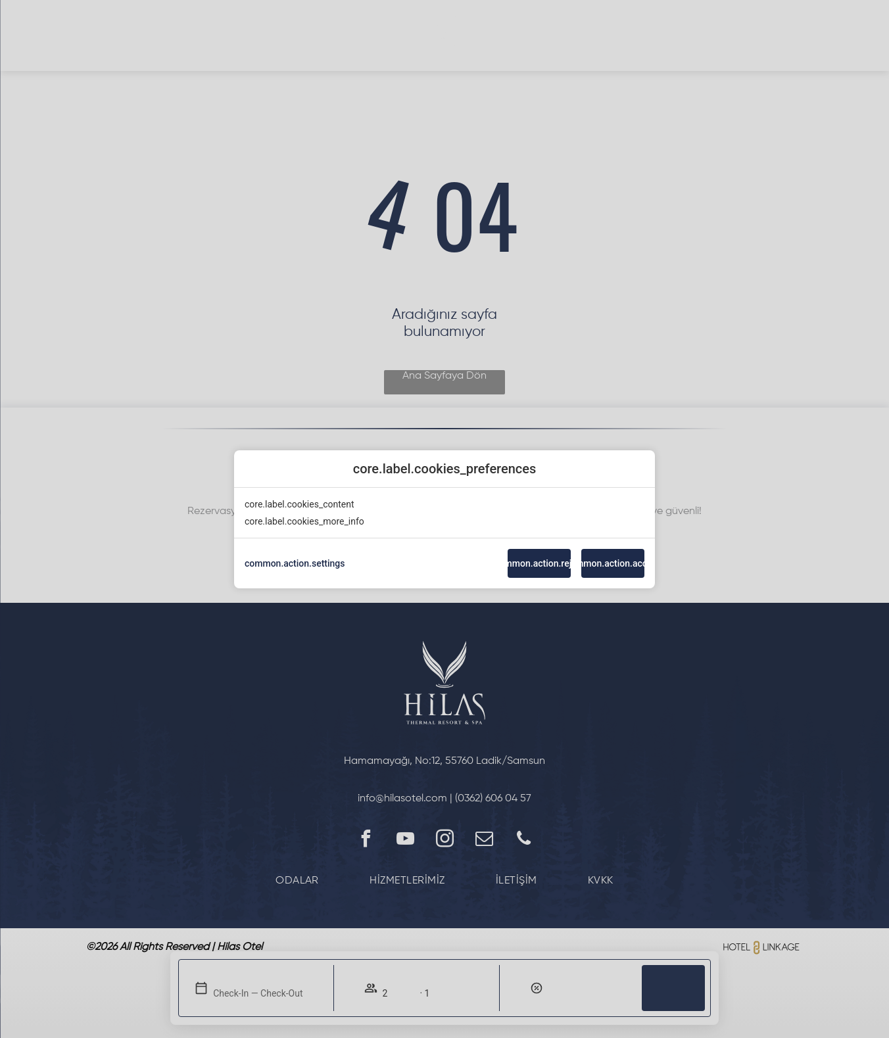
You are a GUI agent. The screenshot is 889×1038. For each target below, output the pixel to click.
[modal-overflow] (444, 519)
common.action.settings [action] (295, 563)
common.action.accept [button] (612, 563)
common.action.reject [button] (539, 563)
